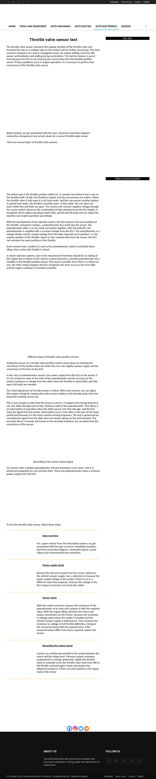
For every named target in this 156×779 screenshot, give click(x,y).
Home (12, 26)
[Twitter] (80, 728)
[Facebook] (69, 728)
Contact (137, 2)
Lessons (126, 26)
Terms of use (126, 2)
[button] (145, 26)
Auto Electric (83, 26)
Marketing (114, 2)
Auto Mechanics (60, 26)
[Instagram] (75, 728)
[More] (86, 728)
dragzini (84, 776)
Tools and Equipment (33, 26)
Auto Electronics (106, 26)
